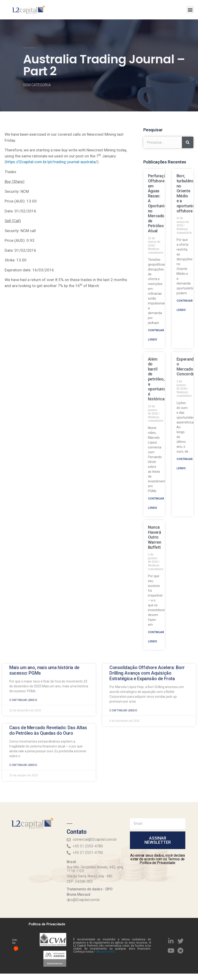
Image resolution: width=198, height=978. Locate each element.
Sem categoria (37, 85)
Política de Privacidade (47, 924)
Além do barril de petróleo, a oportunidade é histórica (160, 379)
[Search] (187, 142)
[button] (190, 9)
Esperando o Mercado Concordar (186, 367)
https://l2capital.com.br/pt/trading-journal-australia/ (51, 161)
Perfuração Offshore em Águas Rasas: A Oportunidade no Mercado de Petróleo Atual (160, 203)
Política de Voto (104, 951)
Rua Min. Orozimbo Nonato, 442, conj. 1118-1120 (95, 869)
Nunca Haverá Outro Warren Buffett (154, 537)
